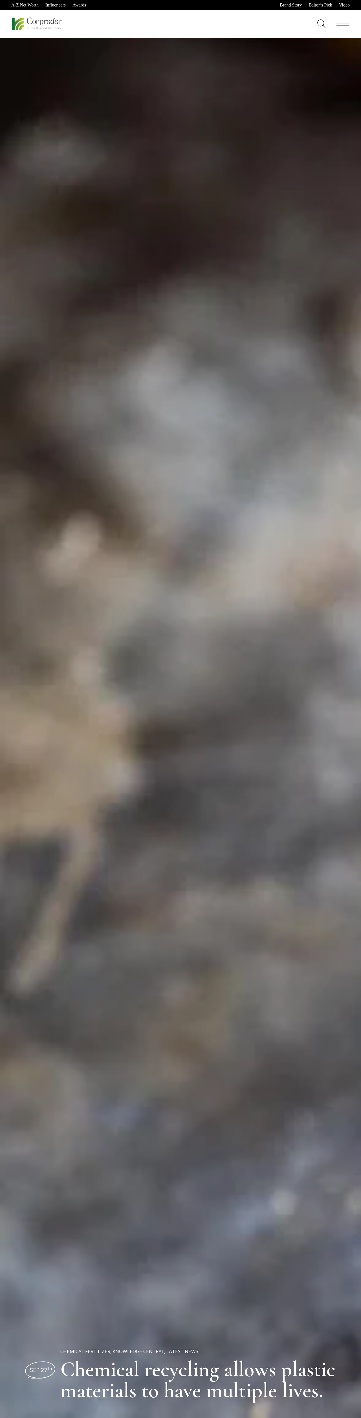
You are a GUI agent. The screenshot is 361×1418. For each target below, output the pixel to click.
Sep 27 (41, 1370)
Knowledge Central (138, 1351)
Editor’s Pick (320, 5)
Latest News (182, 1351)
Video (344, 5)
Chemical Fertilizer (85, 1351)
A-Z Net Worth (25, 5)
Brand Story (291, 5)
